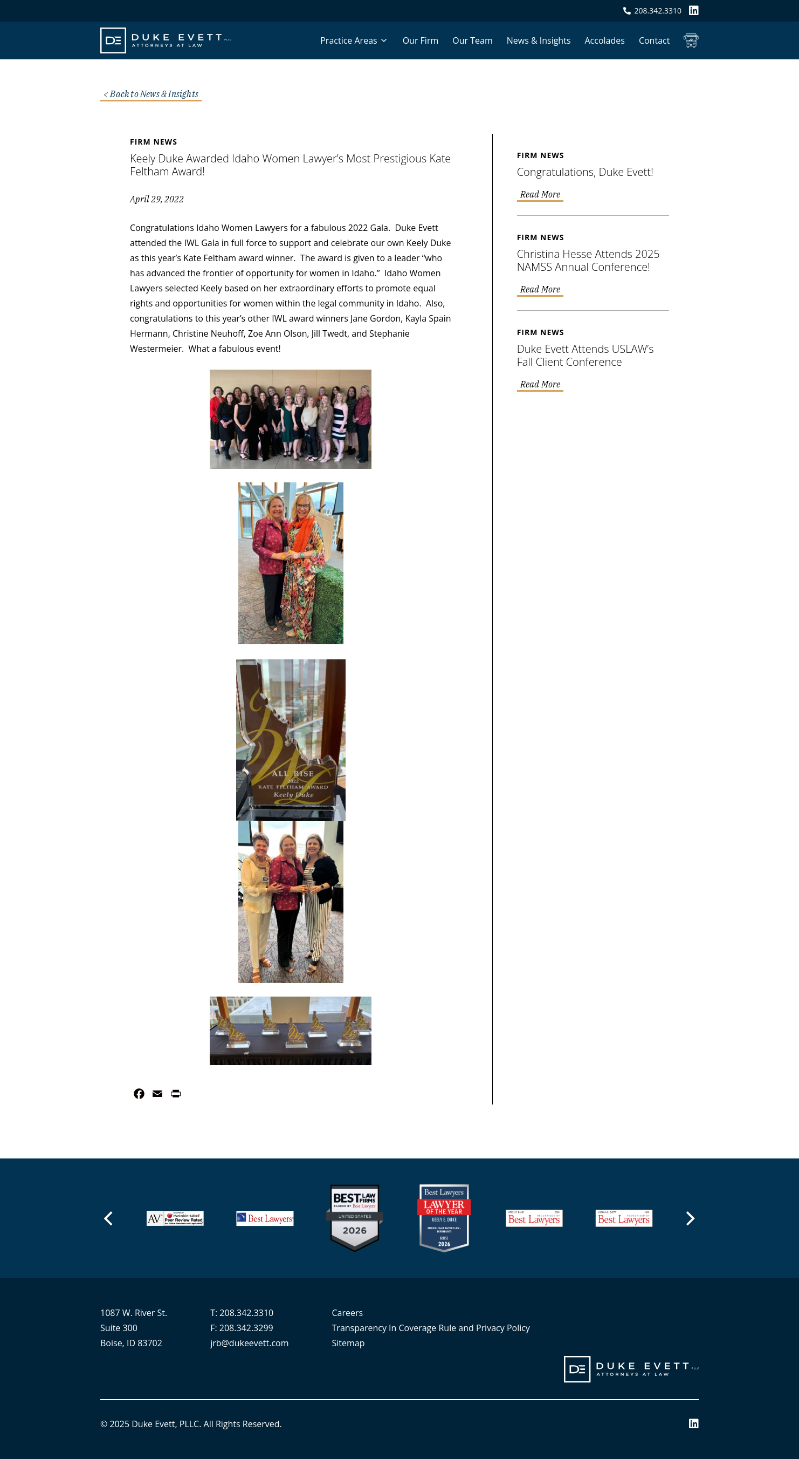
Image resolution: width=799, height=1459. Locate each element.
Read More (540, 194)
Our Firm (421, 40)
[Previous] (110, 1218)
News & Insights (539, 40)
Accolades (605, 40)
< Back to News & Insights (151, 94)
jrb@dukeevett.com (249, 1343)
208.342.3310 (246, 1313)
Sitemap (348, 1343)
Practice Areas (348, 40)
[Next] (689, 1218)
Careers (347, 1313)
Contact (654, 40)
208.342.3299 (246, 1328)
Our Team (472, 40)
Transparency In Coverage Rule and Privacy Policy (431, 1328)
